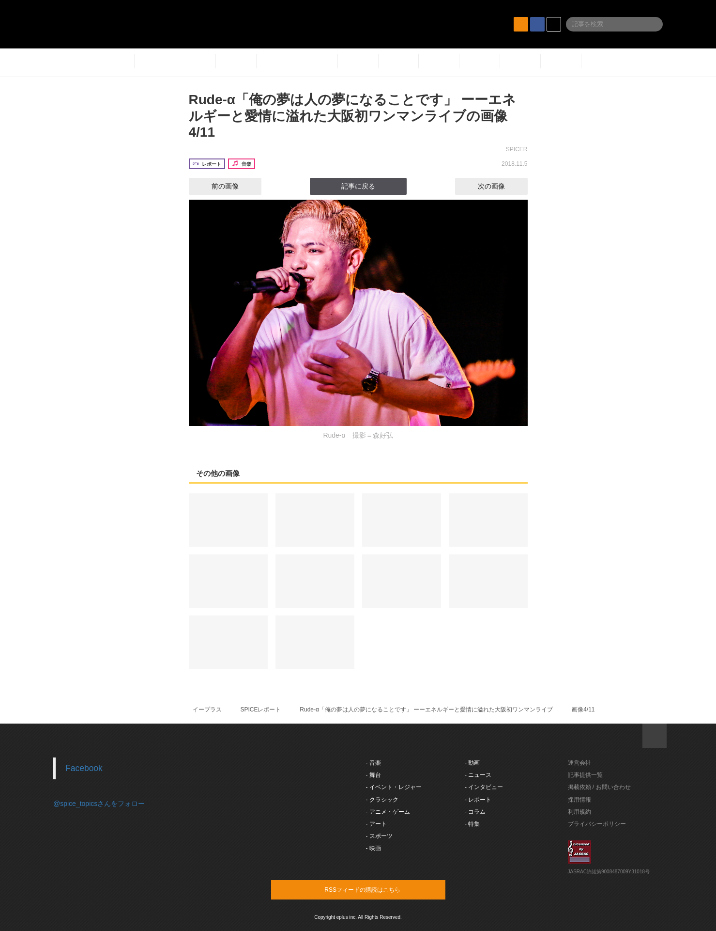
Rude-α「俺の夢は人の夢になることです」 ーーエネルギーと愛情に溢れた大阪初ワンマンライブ (426, 709)
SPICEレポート (260, 709)
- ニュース (478, 775)
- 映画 (373, 848)
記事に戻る (358, 186)
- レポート (478, 799)
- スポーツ (379, 836)
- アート (376, 824)
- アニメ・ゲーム (388, 811)
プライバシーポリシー (597, 824)
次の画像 (500, 186)
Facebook (84, 768)
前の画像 (216, 186)
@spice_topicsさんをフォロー (99, 803)
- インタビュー (484, 787)
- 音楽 (373, 762)
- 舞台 (373, 775)
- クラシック (382, 799)
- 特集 (472, 824)
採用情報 (579, 799)
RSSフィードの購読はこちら (377, 889)
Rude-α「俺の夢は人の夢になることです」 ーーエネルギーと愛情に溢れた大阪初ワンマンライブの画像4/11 (352, 116)
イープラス (207, 709)
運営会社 (579, 762)
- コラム (475, 811)
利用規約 (579, 811)
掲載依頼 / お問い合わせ (599, 787)
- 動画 (472, 762)
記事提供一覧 (585, 775)
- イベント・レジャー (394, 787)
